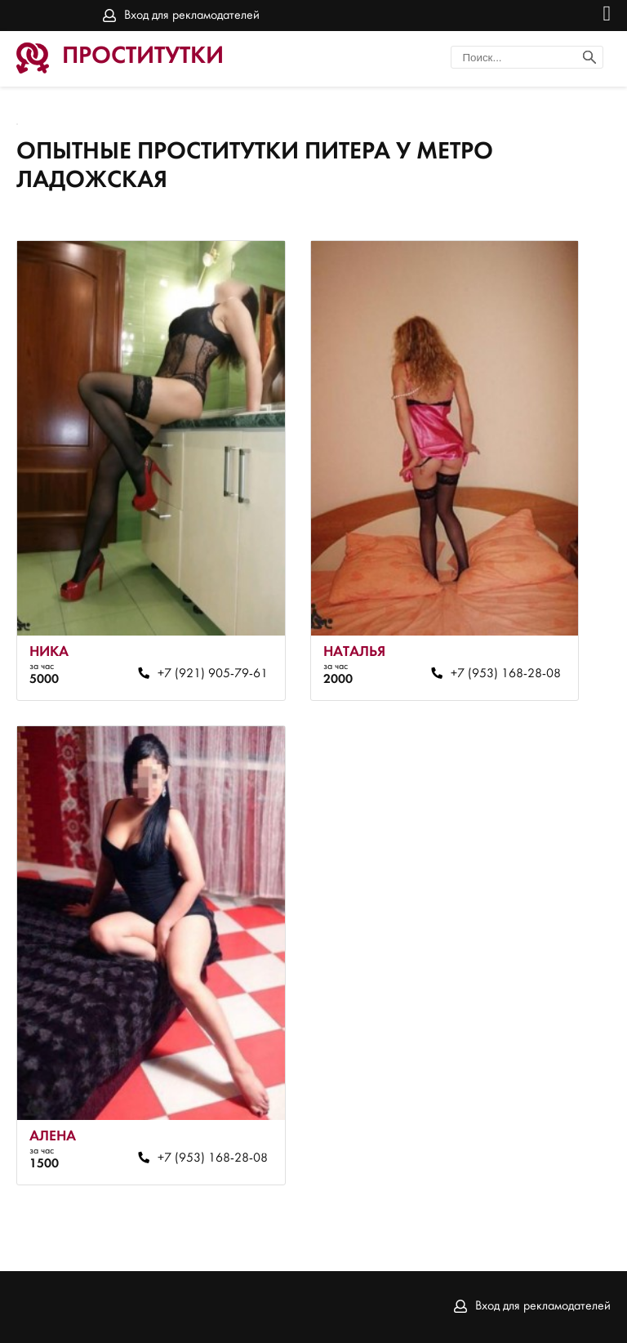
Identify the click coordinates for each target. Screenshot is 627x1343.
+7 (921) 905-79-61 (213, 673)
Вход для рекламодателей (192, 15)
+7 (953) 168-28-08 (506, 673)
